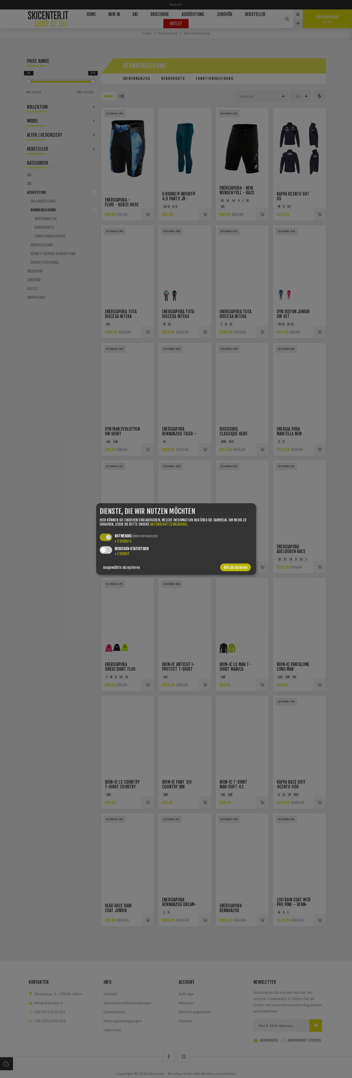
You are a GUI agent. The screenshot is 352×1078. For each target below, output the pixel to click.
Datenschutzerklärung (168, 524)
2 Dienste (123, 541)
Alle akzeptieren (235, 567)
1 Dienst (122, 554)
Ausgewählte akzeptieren (121, 567)
